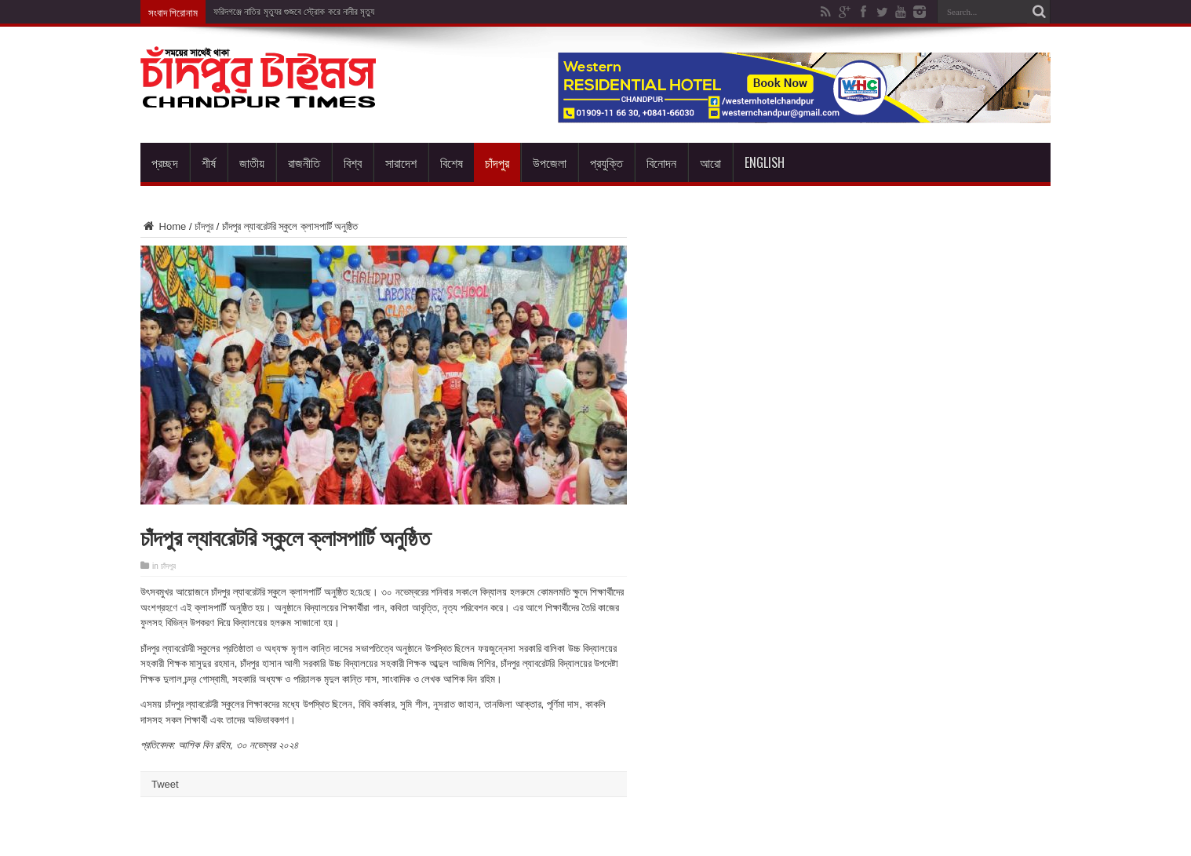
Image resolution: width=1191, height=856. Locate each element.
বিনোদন (661, 162)
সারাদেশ (401, 162)
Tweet (165, 784)
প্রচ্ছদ (164, 162)
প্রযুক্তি (606, 162)
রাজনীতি (304, 162)
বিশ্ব (353, 162)
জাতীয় (251, 162)
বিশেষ (451, 162)
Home (163, 226)
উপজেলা (549, 162)
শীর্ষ (209, 162)
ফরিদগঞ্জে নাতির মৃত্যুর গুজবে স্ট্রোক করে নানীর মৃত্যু (293, 11)
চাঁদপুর (497, 162)
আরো (710, 162)
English (765, 162)
